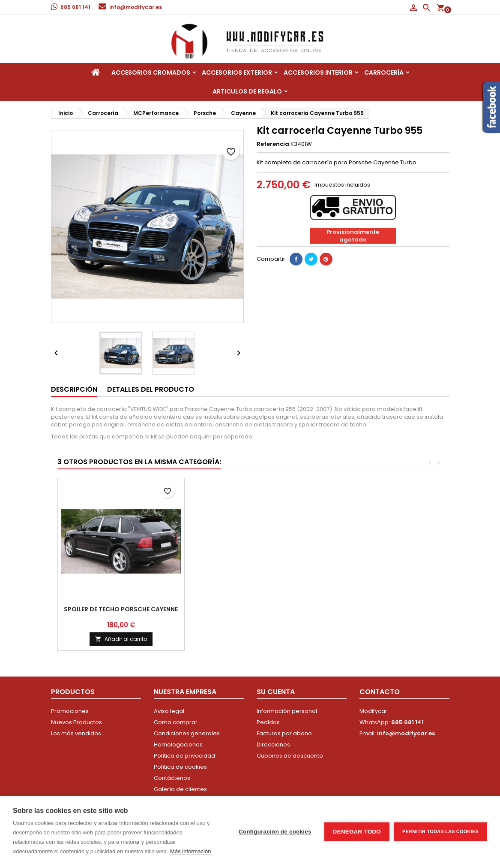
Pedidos (268, 722)
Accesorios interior (318, 72)
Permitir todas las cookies (440, 831)
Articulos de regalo (247, 91)
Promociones (70, 711)
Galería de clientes (180, 789)
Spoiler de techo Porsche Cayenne (374, 609)
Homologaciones (178, 744)
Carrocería (384, 72)
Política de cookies (180, 767)
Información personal (287, 711)
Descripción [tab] (74, 389)
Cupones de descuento (290, 756)
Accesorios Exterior (237, 72)
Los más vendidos (76, 733)
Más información (190, 851)
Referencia (273, 144)
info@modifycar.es (135, 7)
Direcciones (273, 744)
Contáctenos (172, 778)
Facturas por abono (284, 733)
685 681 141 (75, 7)
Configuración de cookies (275, 831)
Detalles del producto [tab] (150, 389)
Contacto (379, 692)
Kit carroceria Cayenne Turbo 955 (121, 609)
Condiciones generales (187, 733)
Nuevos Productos (76, 722)
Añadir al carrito (375, 639)
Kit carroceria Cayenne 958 (247, 609)
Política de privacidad (184, 756)
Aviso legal (169, 711)
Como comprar (176, 722)
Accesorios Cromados (150, 72)
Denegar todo (357, 831)
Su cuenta (276, 692)
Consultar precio (248, 635)
